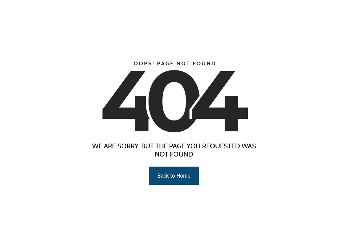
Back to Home (174, 176)
